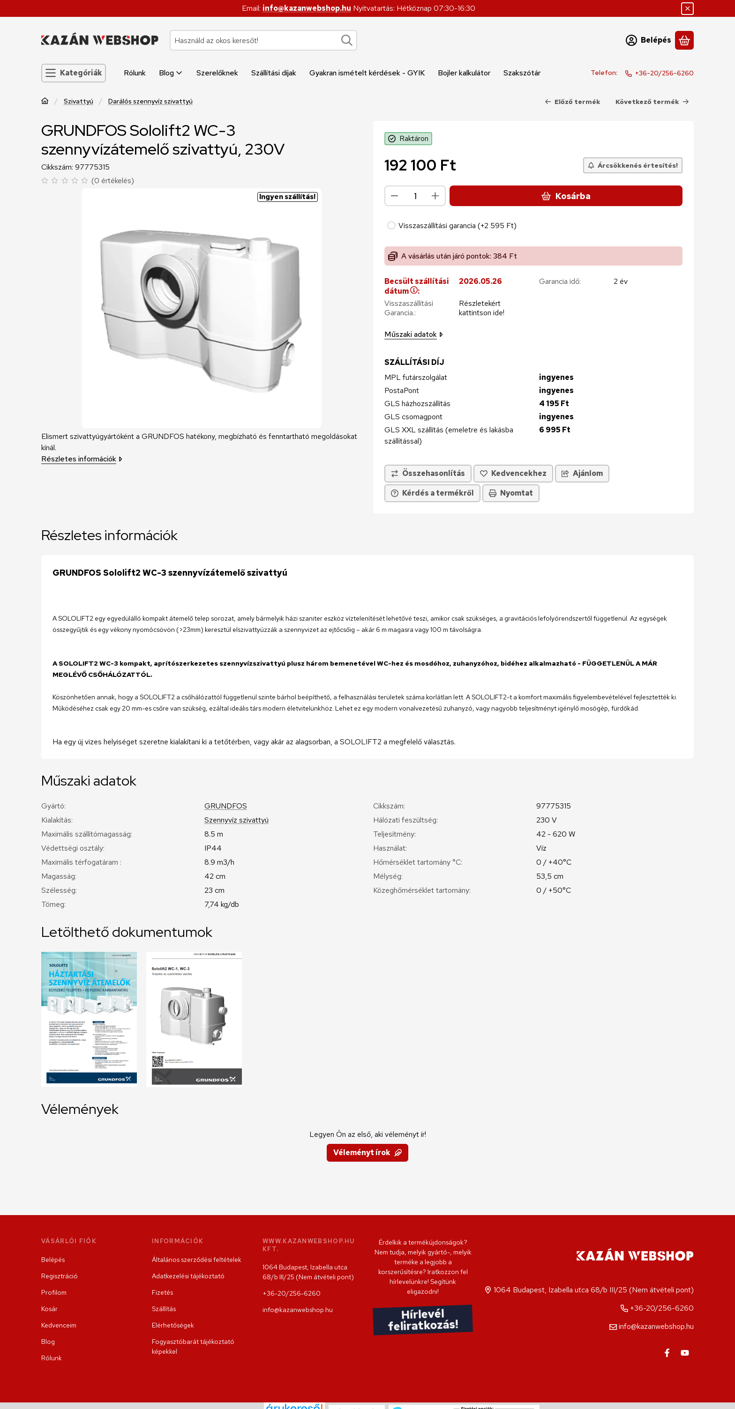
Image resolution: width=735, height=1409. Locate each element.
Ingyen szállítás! (287, 196)
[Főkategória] (45, 101)
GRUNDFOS (225, 806)
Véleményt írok (367, 1152)
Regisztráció (59, 1276)
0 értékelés (114, 180)
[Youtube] (685, 1353)
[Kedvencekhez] (513, 473)
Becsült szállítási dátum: (416, 286)
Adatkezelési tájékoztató (188, 1276)
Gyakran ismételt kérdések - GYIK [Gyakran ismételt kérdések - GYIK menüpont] (367, 73)
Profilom (54, 1292)
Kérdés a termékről (432, 493)
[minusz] (394, 195)
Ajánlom (582, 473)
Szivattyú (78, 101)
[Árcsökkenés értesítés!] (632, 165)
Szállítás (164, 1309)
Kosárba (565, 196)
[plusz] (435, 195)
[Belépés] (648, 40)
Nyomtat (511, 493)
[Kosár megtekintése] (684, 40)
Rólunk (51, 1358)
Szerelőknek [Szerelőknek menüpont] (217, 73)
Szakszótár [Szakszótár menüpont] (521, 73)
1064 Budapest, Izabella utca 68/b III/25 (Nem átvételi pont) (308, 1272)
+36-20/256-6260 (664, 73)
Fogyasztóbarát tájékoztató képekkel (193, 1346)
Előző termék (572, 101)
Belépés (53, 1259)
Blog (48, 1341)
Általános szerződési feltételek (196, 1259)
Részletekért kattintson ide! (481, 308)
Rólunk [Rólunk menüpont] (135, 73)
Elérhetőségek (173, 1325)
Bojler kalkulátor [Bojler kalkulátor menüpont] (464, 73)
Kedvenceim (58, 1325)
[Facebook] (667, 1353)
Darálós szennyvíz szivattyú (150, 101)
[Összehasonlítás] (428, 473)
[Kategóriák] (73, 73)
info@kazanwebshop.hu (306, 8)
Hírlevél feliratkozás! (423, 1320)
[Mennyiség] (415, 195)
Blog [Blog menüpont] (171, 73)
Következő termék (652, 101)
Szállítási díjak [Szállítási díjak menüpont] (273, 73)
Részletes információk (81, 459)
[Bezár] (687, 8)
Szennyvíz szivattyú (236, 820)
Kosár (49, 1309)
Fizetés (162, 1292)
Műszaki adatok (413, 334)
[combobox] (263, 40)
